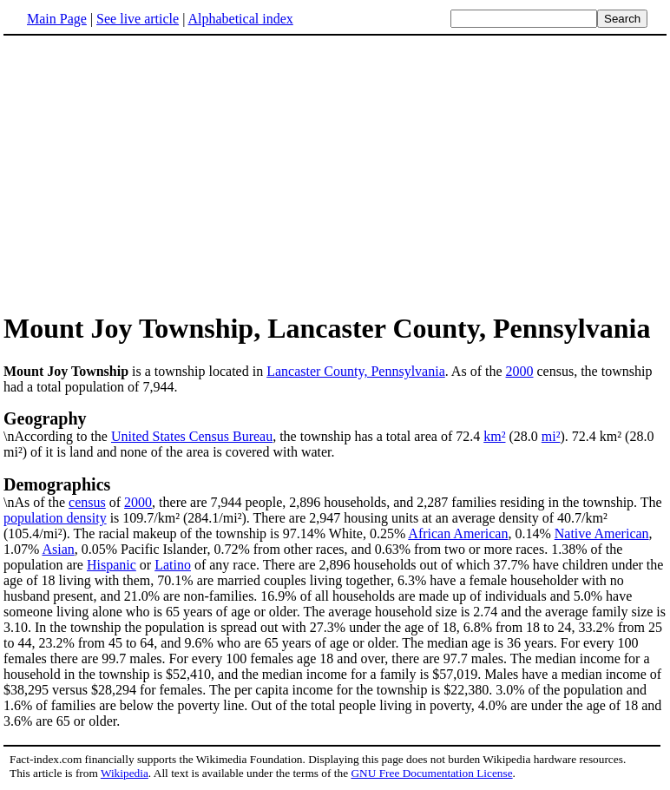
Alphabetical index (239, 18)
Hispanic (111, 564)
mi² (551, 436)
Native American (602, 533)
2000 (520, 371)
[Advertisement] (149, 172)
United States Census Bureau (192, 436)
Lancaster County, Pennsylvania (355, 371)
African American (458, 533)
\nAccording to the (335, 426)
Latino (172, 564)
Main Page (57, 18)
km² (494, 436)
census (87, 502)
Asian (58, 549)
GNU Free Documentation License (431, 773)
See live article (137, 18)
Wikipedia (124, 773)
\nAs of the (335, 492)
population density (55, 517)
